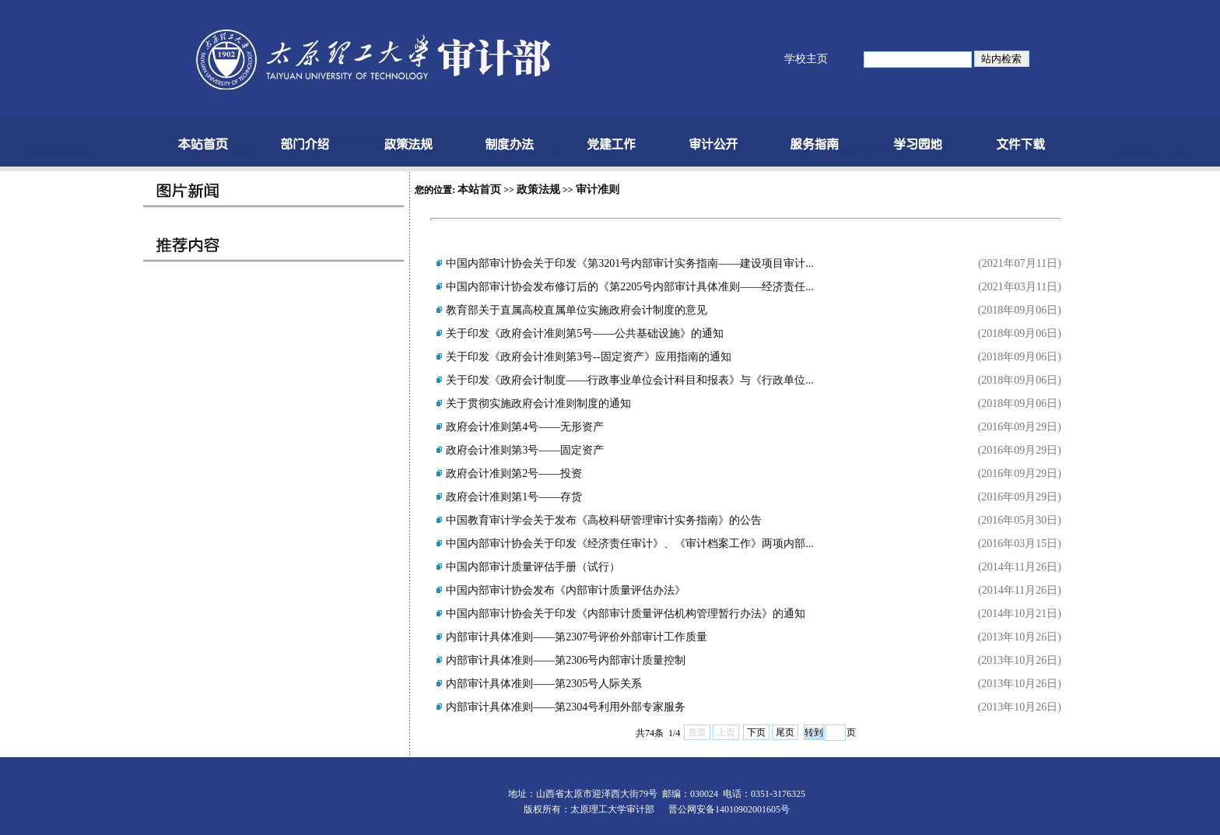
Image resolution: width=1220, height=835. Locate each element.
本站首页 (479, 189)
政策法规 (538, 189)
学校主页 (806, 59)
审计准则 (597, 189)
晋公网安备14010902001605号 (729, 809)
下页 (756, 732)
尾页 (785, 732)
